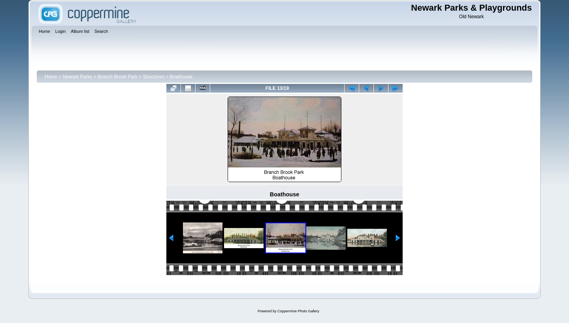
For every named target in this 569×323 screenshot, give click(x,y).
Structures (153, 77)
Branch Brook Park (118, 77)
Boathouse (181, 77)
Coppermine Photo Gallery (298, 311)
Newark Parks (77, 77)
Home (51, 77)
